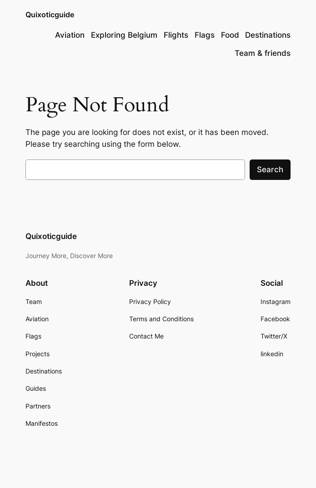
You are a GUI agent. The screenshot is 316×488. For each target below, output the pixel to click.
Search (270, 169)
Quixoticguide (49, 14)
